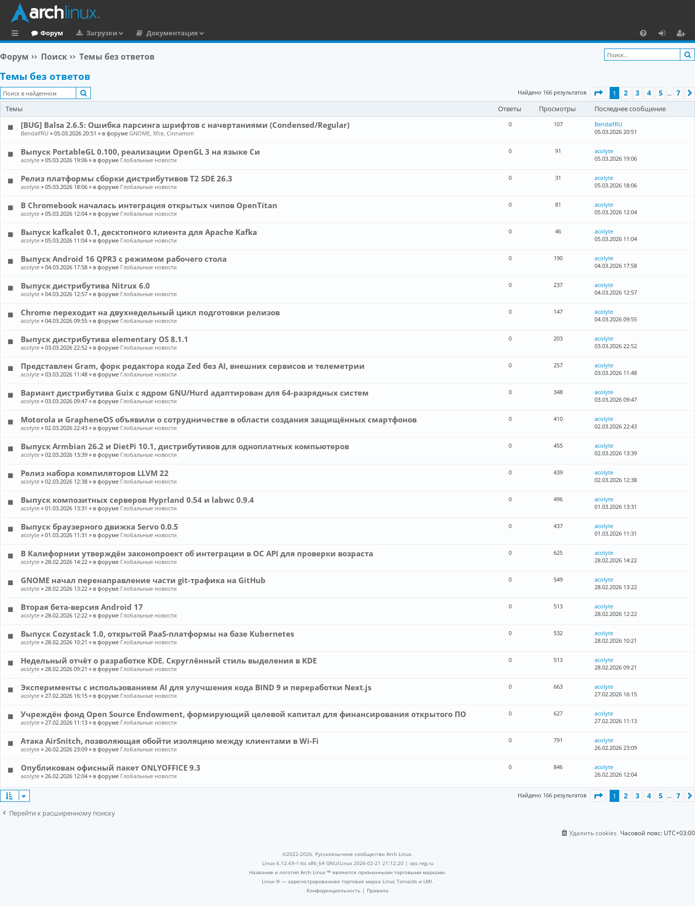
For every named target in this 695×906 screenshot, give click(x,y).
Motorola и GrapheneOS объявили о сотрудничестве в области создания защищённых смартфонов (219, 419)
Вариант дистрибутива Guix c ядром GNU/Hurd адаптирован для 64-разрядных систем (195, 393)
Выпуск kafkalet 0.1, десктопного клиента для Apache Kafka (139, 232)
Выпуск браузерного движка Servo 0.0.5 (99, 526)
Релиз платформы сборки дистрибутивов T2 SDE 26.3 (126, 178)
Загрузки (143, 32)
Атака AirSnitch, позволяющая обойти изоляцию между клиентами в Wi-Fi (170, 741)
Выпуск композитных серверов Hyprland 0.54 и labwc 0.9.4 (137, 500)
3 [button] (637, 93)
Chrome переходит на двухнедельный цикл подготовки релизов (150, 312)
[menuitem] (643, 32)
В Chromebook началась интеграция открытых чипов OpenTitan (149, 205)
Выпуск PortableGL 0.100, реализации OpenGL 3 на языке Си (140, 152)
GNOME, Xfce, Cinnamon (161, 133)
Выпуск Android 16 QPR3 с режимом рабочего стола (124, 259)
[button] (598, 93)
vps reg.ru (421, 863)
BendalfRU (34, 133)
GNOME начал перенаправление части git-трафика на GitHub (143, 580)
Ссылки (17, 34)
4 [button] (649, 93)
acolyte (30, 160)
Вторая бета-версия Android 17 (82, 607)
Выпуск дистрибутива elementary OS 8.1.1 (104, 339)
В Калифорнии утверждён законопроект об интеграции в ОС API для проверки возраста (197, 553)
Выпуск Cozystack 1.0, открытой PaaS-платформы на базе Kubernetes (157, 634)
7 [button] (678, 93)
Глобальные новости (148, 160)
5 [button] (661, 93)
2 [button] (626, 93)
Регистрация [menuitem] (682, 34)
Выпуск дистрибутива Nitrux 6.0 (85, 285)
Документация (213, 32)
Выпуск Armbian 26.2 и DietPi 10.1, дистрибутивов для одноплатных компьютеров (185, 446)
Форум (93, 32)
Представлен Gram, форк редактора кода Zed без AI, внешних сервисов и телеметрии (193, 366)
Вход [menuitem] (665, 34)
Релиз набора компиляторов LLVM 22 (95, 473)
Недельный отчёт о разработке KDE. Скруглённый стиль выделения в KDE (169, 660)
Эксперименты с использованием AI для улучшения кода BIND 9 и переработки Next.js (196, 687)
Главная (45, 32)
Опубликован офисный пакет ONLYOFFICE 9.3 (111, 767)
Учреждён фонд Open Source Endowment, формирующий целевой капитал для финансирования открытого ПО (243, 714)
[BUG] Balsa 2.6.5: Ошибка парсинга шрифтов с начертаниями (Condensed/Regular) (185, 125)
